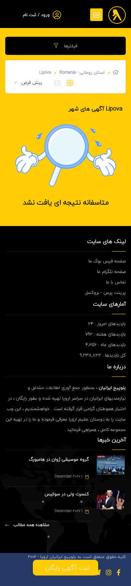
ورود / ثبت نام (36, 15)
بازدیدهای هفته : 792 (105, 334)
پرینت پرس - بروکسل (105, 292)
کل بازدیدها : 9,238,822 (103, 355)
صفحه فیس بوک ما (107, 261)
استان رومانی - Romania (81, 72)
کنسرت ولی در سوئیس (66, 494)
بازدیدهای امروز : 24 (107, 323)
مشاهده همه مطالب (27, 525)
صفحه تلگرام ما (111, 271)
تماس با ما (116, 282)
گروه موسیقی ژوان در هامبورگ (59, 459)
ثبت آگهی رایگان (65, 567)
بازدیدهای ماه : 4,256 (106, 344)
